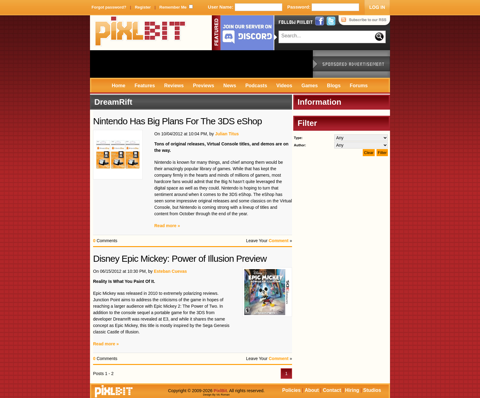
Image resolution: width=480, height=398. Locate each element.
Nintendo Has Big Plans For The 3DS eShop (177, 121)
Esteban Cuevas (170, 271)
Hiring (352, 390)
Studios (372, 390)
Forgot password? (109, 7)
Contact (332, 390)
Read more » (167, 225)
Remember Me (173, 7)
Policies (291, 390)
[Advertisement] (201, 64)
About (312, 390)
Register (143, 7)
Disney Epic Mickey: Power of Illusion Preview (180, 258)
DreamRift (113, 102)
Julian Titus (227, 133)
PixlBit (140, 32)
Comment (279, 240)
